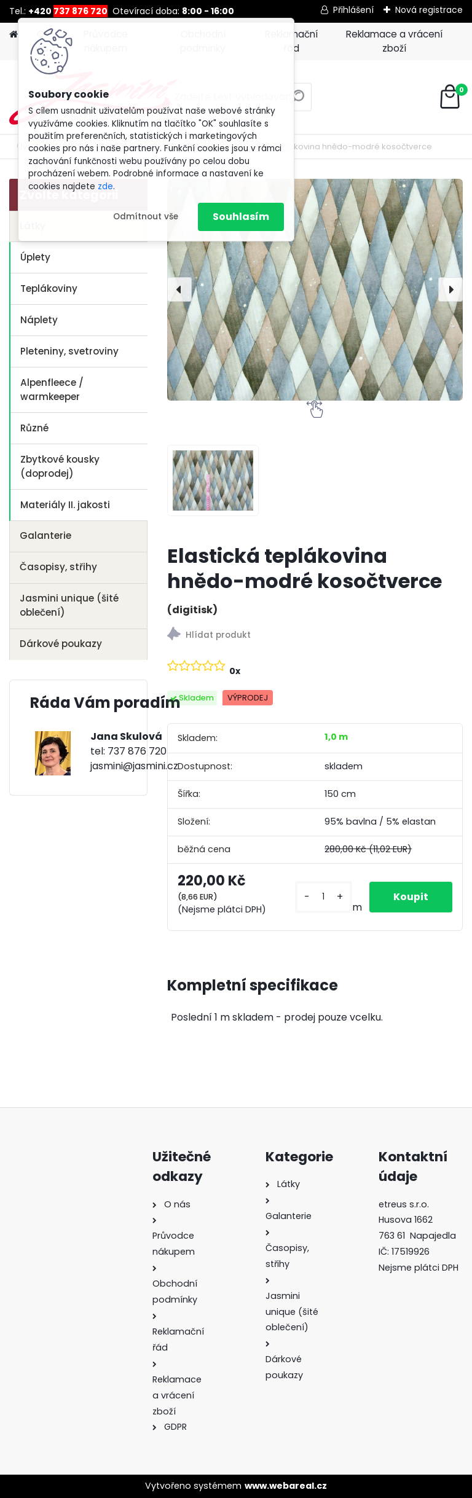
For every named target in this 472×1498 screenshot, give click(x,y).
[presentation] (179, 289)
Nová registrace (429, 10)
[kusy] (322, 897)
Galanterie (45, 535)
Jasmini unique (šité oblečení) (69, 605)
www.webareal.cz (286, 1486)
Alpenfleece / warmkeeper (52, 389)
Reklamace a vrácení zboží (394, 41)
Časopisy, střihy (58, 566)
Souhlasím (241, 217)
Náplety (39, 319)
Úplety (35, 257)
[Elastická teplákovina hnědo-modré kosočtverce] (315, 290)
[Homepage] (13, 35)
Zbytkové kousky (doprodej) (60, 466)
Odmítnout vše (145, 216)
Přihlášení (353, 10)
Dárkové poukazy (61, 643)
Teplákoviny (48, 288)
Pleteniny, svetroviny (69, 351)
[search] (297, 102)
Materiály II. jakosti (65, 504)
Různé (34, 428)
